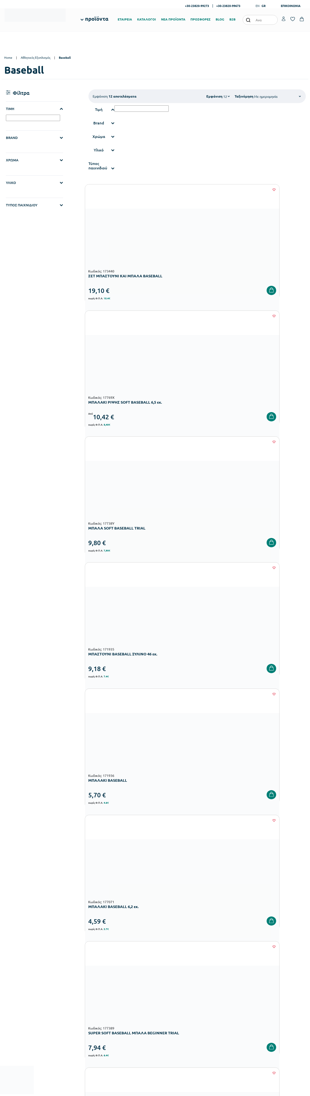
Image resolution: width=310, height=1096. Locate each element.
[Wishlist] (150, 190)
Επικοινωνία (268, 989)
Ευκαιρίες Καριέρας (170, 1002)
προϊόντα (96, 18)
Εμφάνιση (214, 96)
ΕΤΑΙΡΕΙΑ (125, 19)
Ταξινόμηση (244, 96)
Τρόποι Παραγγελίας (222, 975)
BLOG (220, 19)
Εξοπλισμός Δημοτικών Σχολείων (128, 1000)
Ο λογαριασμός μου (273, 975)
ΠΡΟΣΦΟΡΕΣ (200, 19)
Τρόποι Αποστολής (221, 989)
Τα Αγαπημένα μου (272, 982)
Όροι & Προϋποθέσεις (223, 1002)
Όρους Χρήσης (233, 909)
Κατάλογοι (165, 989)
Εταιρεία (163, 975)
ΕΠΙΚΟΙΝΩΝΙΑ (290, 6)
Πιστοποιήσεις (167, 982)
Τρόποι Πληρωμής (220, 982)
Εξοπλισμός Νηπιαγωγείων (124, 994)
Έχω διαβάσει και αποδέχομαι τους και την (227, 909)
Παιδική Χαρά (115, 1014)
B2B (232, 19)
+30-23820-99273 (197, 6)
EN (257, 6)
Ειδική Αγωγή (115, 1027)
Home (8, 57)
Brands (162, 995)
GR (264, 6)
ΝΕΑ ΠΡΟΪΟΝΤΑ (173, 19)
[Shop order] (277, 96)
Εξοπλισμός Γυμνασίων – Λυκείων (128, 1007)
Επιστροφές (217, 995)
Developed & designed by (155, 1090)
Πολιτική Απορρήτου (274, 909)
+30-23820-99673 (228, 6)
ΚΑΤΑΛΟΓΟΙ (146, 19)
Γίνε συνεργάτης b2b (171, 1009)
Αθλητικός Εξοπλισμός (35, 57)
